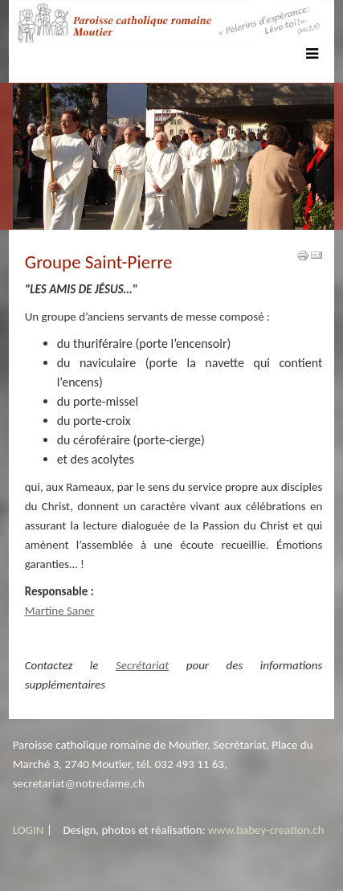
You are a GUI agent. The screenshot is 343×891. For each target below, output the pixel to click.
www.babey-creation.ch (266, 830)
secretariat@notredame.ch (79, 783)
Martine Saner (60, 610)
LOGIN (28, 830)
